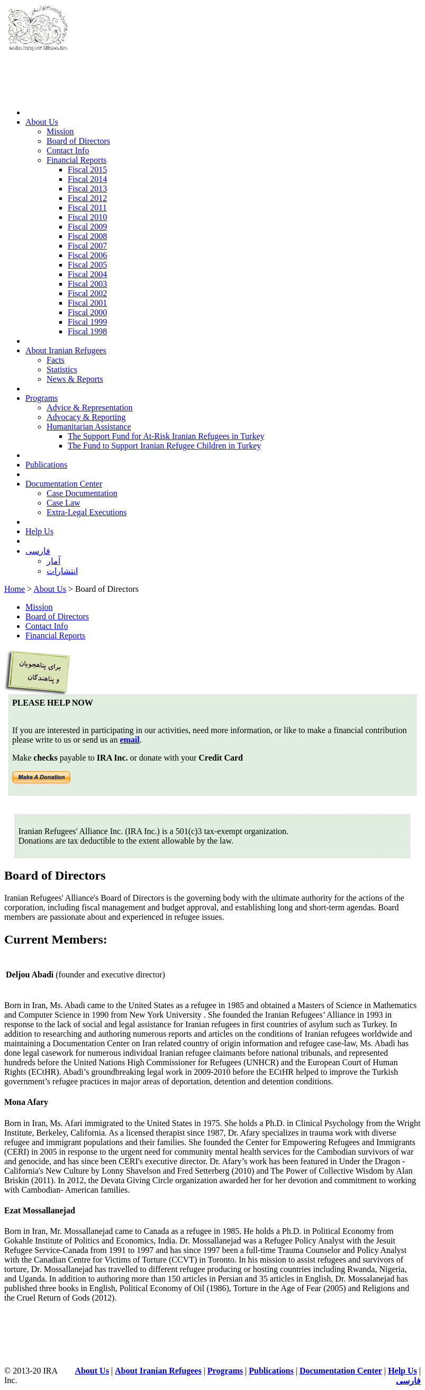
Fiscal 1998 (87, 331)
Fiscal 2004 (87, 274)
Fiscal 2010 (87, 217)
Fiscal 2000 (87, 312)
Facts (56, 359)
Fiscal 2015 (87, 169)
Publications (46, 464)
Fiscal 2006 (87, 255)
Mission (60, 131)
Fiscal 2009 (87, 226)
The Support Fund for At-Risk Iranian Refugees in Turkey (166, 436)
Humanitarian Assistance (89, 426)
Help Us (39, 531)
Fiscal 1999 (87, 321)
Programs (41, 398)
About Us (41, 121)
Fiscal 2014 (87, 179)
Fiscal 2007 (87, 245)
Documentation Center (63, 483)
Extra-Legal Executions (87, 512)
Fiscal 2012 (87, 198)
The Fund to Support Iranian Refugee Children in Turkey (164, 445)
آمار (53, 560)
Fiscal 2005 (87, 264)
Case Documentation (82, 493)
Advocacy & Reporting (86, 417)
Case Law (63, 502)
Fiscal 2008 (87, 236)
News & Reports (75, 378)
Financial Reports (76, 160)
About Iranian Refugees (65, 350)
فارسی (37, 550)
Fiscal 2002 (87, 293)
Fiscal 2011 (87, 207)
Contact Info (68, 150)
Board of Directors (78, 140)
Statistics (62, 369)
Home (14, 588)
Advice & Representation (90, 407)
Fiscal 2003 (87, 283)
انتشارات (62, 570)
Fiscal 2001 (87, 302)
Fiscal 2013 (87, 188)
